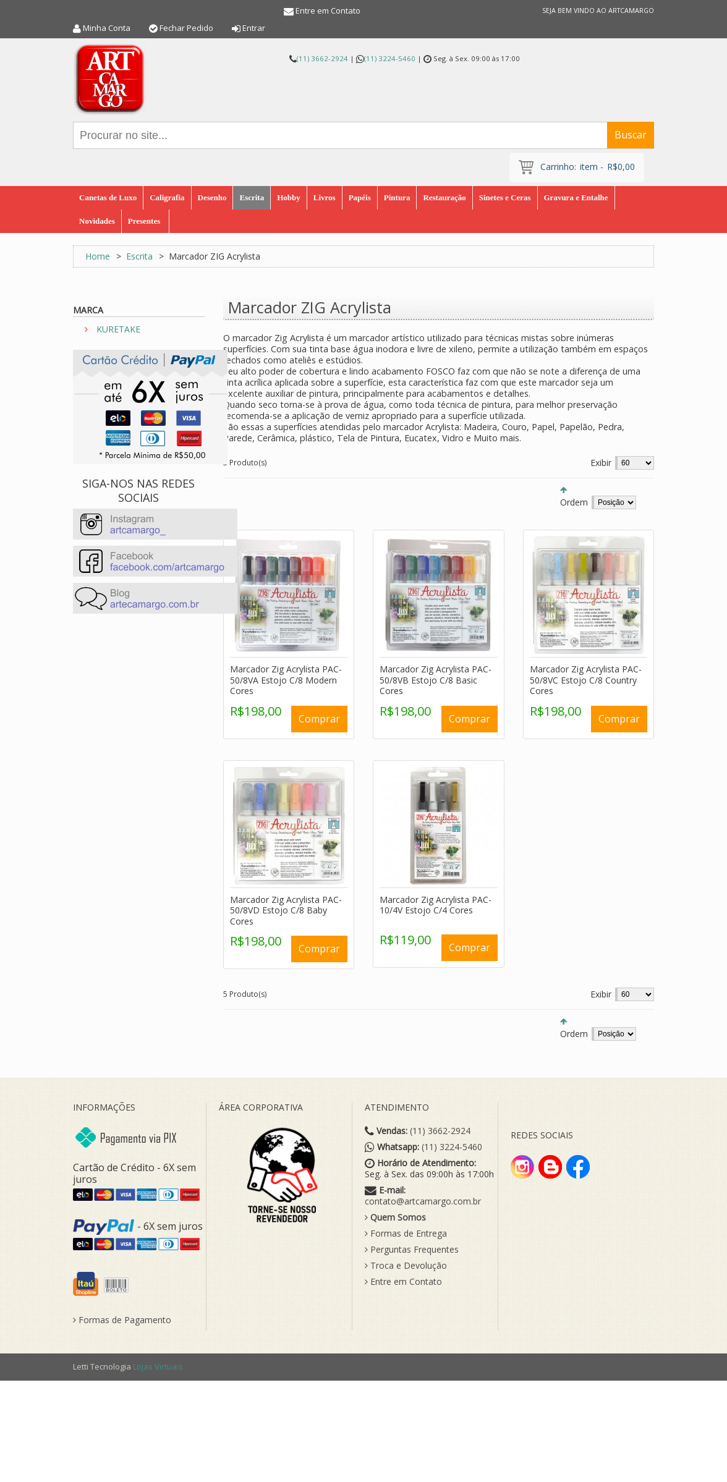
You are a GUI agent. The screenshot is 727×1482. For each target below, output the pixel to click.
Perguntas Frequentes (412, 1249)
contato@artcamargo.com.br (423, 1201)
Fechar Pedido (186, 27)
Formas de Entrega (406, 1233)
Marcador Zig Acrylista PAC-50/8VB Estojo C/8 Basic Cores (435, 680)
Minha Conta (106, 27)
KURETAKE (118, 329)
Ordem (574, 502)
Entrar (253, 27)
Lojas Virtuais (158, 1366)
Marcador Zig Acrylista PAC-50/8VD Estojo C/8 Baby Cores (286, 910)
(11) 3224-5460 (389, 58)
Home (97, 256)
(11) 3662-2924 (322, 58)
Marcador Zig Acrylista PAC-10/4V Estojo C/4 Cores (435, 905)
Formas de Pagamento (122, 1320)
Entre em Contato (327, 10)
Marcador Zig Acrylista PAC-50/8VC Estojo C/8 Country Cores (586, 680)
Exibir (600, 462)
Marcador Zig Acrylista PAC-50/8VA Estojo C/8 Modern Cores (286, 680)
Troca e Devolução (406, 1265)
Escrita (139, 256)
